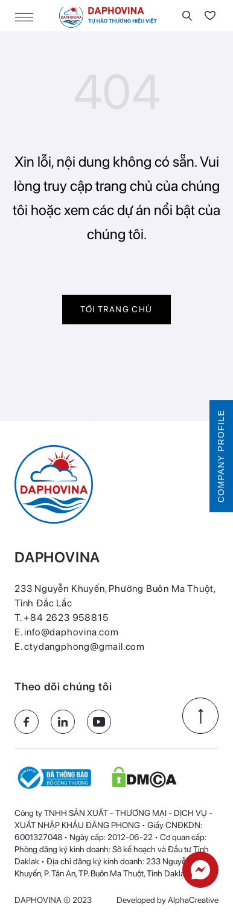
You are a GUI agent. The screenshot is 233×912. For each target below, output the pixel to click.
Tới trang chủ (116, 309)
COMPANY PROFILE (221, 456)
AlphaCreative (193, 900)
